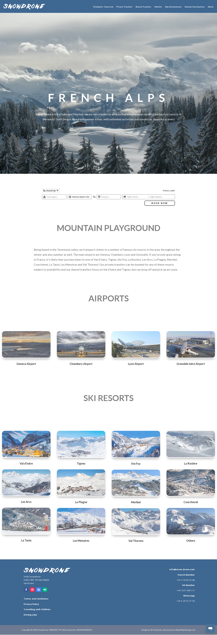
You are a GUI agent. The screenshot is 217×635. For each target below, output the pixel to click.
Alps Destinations (173, 7)
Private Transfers (124, 7)
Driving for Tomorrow (103, 7)
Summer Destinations (195, 7)
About (211, 7)
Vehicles (158, 7)
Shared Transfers (143, 7)
